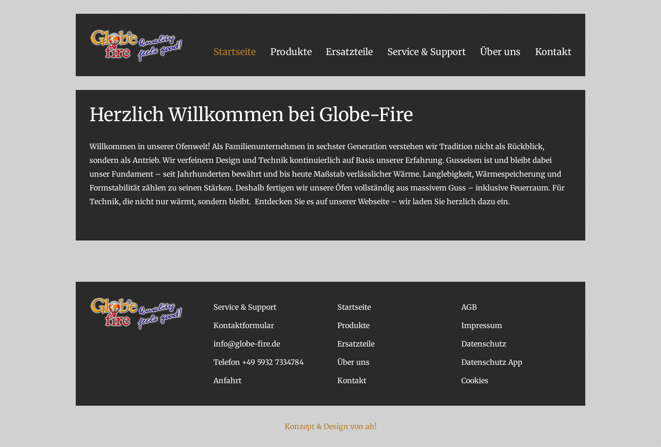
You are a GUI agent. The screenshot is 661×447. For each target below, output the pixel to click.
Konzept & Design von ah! (331, 426)
